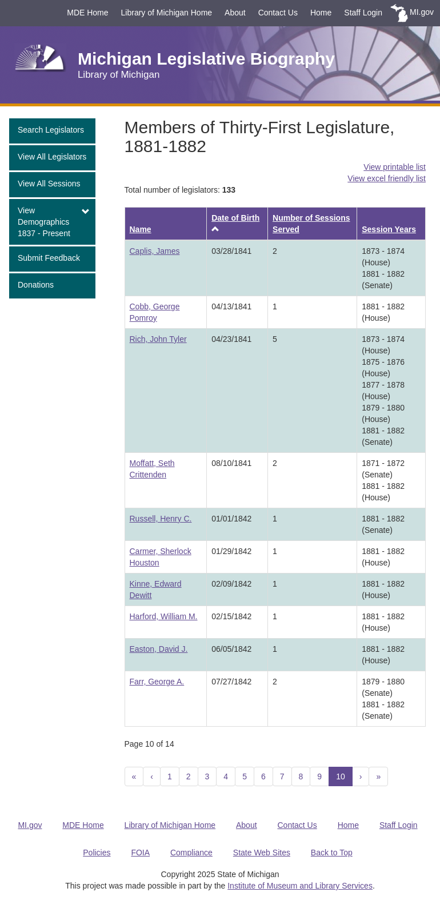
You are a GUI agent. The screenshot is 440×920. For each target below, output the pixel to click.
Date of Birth (235, 217)
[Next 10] (378, 776)
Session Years (389, 229)
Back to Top (332, 852)
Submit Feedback (49, 257)
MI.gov (422, 12)
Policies (96, 852)
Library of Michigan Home (167, 12)
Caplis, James (155, 251)
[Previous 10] (134, 776)
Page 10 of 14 (149, 743)
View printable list (394, 167)
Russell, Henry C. (161, 518)
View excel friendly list (386, 178)
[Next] (361, 776)
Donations (36, 284)
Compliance (191, 852)
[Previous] (152, 776)
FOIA (140, 852)
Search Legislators (51, 129)
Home (320, 12)
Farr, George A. (157, 681)
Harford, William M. (164, 616)
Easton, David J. (159, 649)
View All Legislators (52, 156)
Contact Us (278, 12)
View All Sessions (49, 183)
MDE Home (87, 12)
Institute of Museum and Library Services (300, 885)
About (235, 12)
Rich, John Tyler (158, 339)
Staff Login (363, 12)
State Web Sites (261, 852)
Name (140, 229)
